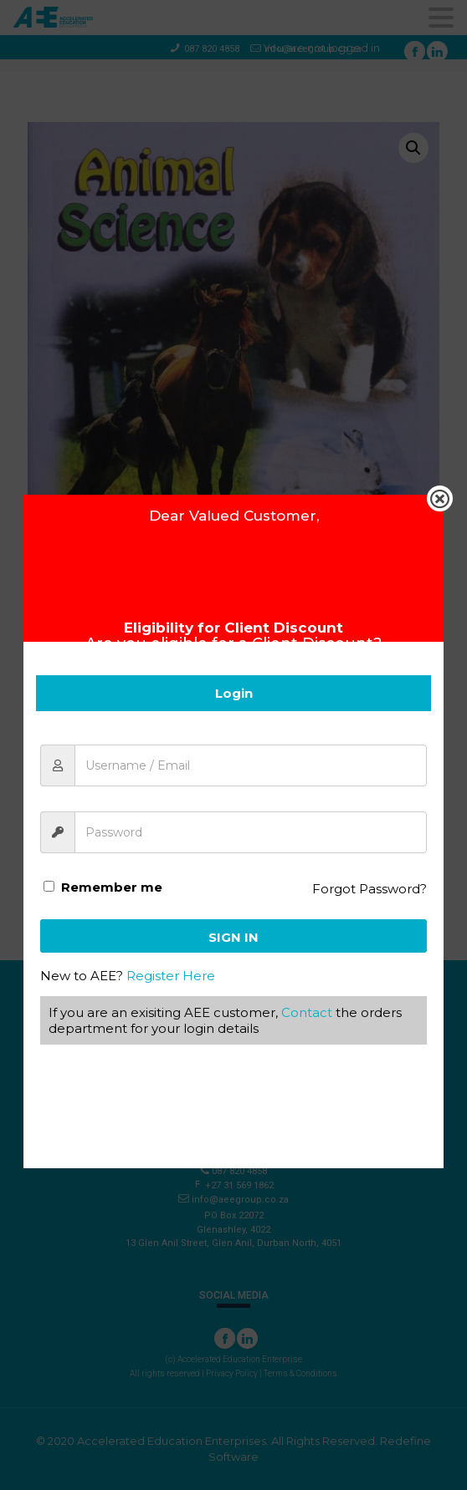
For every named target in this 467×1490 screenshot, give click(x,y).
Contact (306, 1012)
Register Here (170, 976)
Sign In (233, 937)
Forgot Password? (369, 889)
